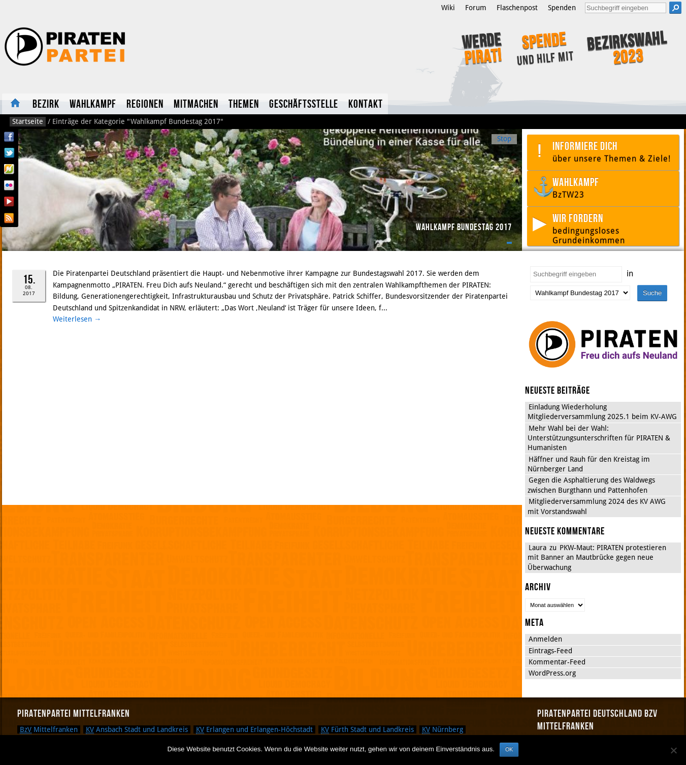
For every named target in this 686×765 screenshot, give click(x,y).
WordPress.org (552, 673)
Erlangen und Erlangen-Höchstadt (254, 729)
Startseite (14, 103)
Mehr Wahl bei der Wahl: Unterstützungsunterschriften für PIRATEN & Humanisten (599, 438)
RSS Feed (9, 218)
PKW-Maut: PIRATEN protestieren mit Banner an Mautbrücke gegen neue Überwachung (597, 557)
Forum (475, 8)
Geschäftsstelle (303, 104)
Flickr (9, 185)
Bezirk (45, 104)
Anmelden (545, 639)
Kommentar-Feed (557, 662)
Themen (243, 104)
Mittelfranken (49, 729)
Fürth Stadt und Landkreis (367, 729)
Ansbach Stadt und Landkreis (137, 729)
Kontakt (365, 104)
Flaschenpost (517, 8)
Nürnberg (442, 729)
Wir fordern (613, 228)
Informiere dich (613, 152)
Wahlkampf (93, 104)
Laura (537, 548)
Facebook (9, 137)
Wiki (448, 8)
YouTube (9, 202)
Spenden (562, 8)
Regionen (145, 104)
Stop (504, 139)
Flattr (9, 169)
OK (509, 749)
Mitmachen (196, 104)
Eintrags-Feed (550, 651)
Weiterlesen (77, 319)
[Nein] (673, 750)
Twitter (9, 153)
